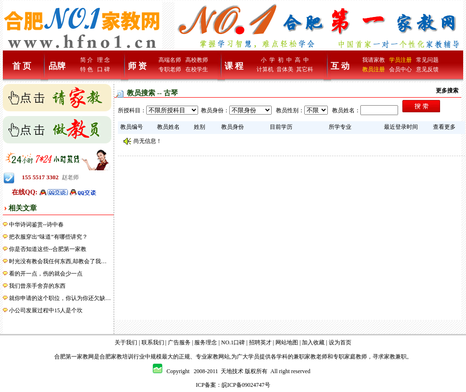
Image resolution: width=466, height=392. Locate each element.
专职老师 (169, 69)
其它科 (304, 69)
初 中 (285, 60)
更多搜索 (447, 90)
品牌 (57, 66)
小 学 (268, 60)
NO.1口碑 (233, 342)
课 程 (234, 66)
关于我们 (126, 342)
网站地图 (286, 342)
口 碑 (103, 69)
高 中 (302, 60)
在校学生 (196, 69)
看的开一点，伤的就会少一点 (46, 273)
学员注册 (400, 60)
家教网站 (218, 356)
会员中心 (400, 69)
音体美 (284, 69)
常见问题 (427, 60)
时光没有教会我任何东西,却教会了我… (58, 261)
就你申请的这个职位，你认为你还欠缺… (60, 298)
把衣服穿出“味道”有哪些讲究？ (48, 237)
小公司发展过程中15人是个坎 (46, 310)
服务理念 (205, 342)
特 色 (86, 69)
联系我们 (152, 342)
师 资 (137, 66)
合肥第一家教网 (74, 356)
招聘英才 (260, 342)
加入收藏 (313, 342)
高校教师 (196, 60)
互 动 (340, 66)
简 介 (86, 60)
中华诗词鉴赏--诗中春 (36, 224)
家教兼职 (395, 356)
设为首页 (340, 342)
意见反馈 (427, 69)
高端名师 (169, 60)
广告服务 (179, 342)
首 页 (22, 66)
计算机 (265, 69)
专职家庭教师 (350, 356)
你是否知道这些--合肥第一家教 (47, 249)
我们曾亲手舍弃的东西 (37, 286)
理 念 (103, 60)
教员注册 (373, 69)
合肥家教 (111, 356)
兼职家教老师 (310, 356)
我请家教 (373, 60)
